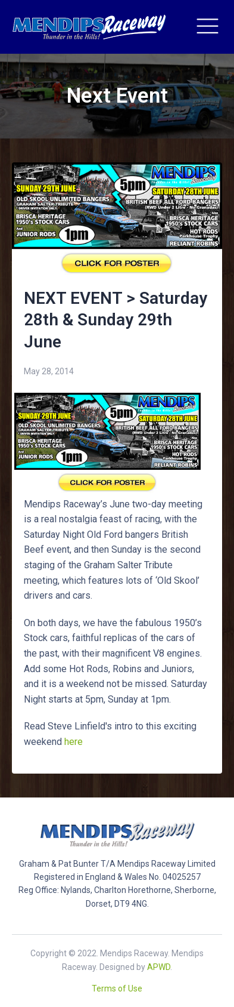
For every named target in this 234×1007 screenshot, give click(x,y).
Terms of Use (117, 988)
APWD (158, 967)
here (73, 741)
